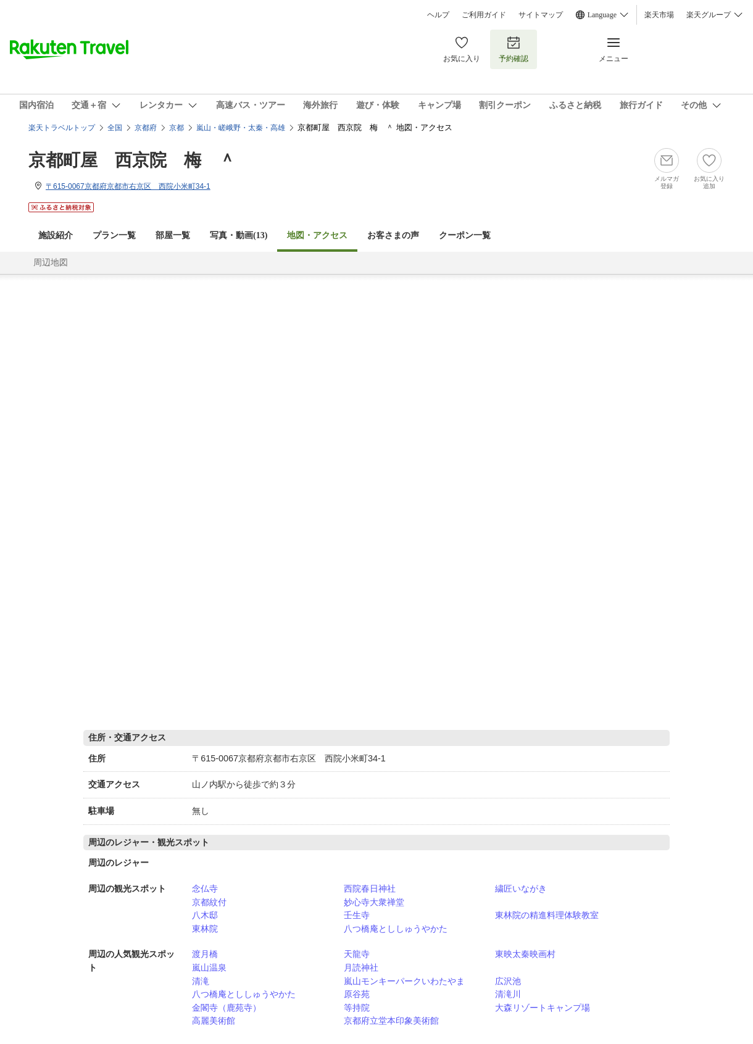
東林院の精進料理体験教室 (547, 915)
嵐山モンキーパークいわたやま (404, 981)
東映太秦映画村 (525, 954)
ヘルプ (438, 14)
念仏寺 (205, 888)
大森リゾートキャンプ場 (542, 1008)
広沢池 (508, 981)
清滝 (200, 981)
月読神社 (361, 967)
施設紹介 (55, 235)
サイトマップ (540, 14)
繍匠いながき (521, 888)
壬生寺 (357, 915)
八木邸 (205, 915)
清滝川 (508, 994)
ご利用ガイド (484, 14)
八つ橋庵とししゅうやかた (395, 929)
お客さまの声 (393, 235)
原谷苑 (357, 994)
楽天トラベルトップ (61, 127)
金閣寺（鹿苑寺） (226, 1008)
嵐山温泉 (209, 967)
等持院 (357, 1008)
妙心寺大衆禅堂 (374, 902)
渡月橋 (205, 954)
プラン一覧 (114, 235)
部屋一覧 (173, 235)
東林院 (205, 929)
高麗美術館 (213, 1020)
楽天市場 (659, 14)
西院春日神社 (370, 888)
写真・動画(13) (238, 235)
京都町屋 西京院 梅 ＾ (132, 160)
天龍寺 (357, 954)
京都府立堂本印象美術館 (391, 1020)
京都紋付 (209, 902)
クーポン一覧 (465, 235)
